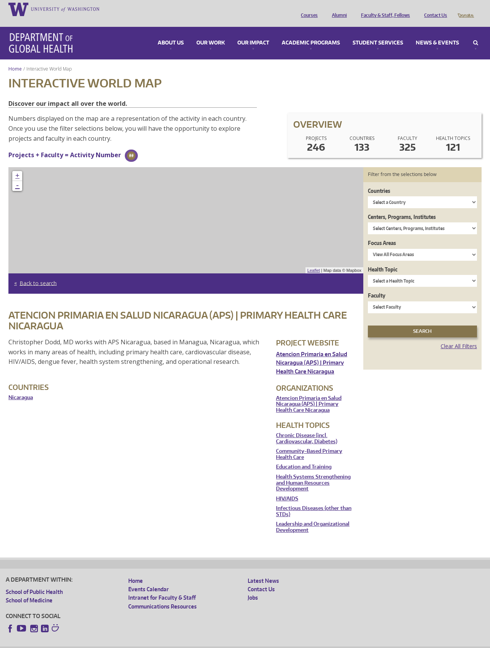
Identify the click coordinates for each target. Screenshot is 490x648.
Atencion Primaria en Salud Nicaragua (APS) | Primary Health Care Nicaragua (311, 352)
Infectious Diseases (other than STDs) (313, 501)
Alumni (337, 9)
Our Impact (253, 32)
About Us (171, 32)
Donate (465, 9)
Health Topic (382, 258)
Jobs (253, 587)
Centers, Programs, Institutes (402, 206)
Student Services (378, 32)
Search (476, 32)
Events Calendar (148, 578)
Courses (307, 9)
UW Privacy (107, 642)
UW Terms (138, 642)
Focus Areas (382, 232)
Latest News (263, 570)
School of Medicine (29, 589)
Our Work (210, 32)
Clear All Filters (459, 335)
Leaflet (313, 259)
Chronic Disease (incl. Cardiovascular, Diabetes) (306, 428)
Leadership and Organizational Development (313, 516)
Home (15, 58)
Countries (379, 180)
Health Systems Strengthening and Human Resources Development (313, 472)
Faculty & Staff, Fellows (383, 9)
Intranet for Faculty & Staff (162, 587)
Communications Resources (162, 595)
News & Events (437, 32)
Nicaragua (20, 387)
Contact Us (433, 9)
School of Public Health (34, 581)
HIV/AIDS (287, 488)
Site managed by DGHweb (184, 642)
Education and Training (304, 456)
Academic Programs (311, 32)
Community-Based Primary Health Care (309, 443)
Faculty (376, 284)
